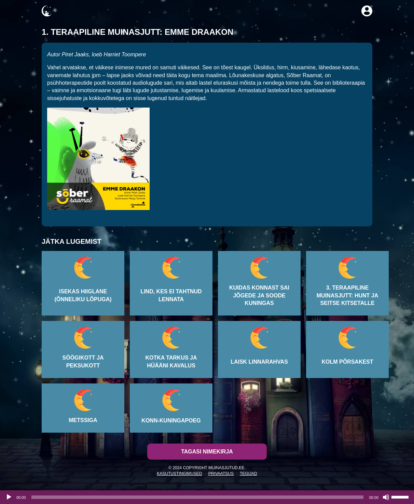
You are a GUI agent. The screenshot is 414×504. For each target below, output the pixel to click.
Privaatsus (221, 473)
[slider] (197, 497)
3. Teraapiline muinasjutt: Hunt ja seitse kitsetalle (347, 295)
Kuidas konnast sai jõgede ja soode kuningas (259, 295)
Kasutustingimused (179, 473)
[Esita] (8, 497)
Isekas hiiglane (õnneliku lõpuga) (82, 295)
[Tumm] (386, 497)
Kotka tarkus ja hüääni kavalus (171, 361)
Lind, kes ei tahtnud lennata (171, 295)
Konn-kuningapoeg (171, 420)
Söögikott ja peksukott (83, 361)
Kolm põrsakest (347, 362)
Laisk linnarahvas (259, 362)
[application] (207, 497)
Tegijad (248, 473)
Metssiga (83, 420)
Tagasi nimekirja (207, 451)
